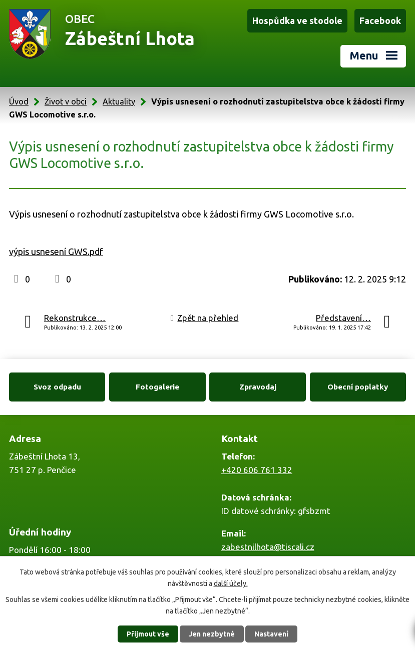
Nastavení (271, 634)
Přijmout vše (148, 634)
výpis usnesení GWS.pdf (56, 251)
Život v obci (66, 100)
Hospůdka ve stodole (297, 21)
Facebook (380, 21)
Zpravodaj (257, 385)
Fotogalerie (157, 385)
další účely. (231, 583)
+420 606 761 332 (256, 469)
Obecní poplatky (357, 385)
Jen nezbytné (212, 634)
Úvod (19, 100)
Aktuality (119, 100)
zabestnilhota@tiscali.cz (267, 545)
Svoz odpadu (57, 385)
